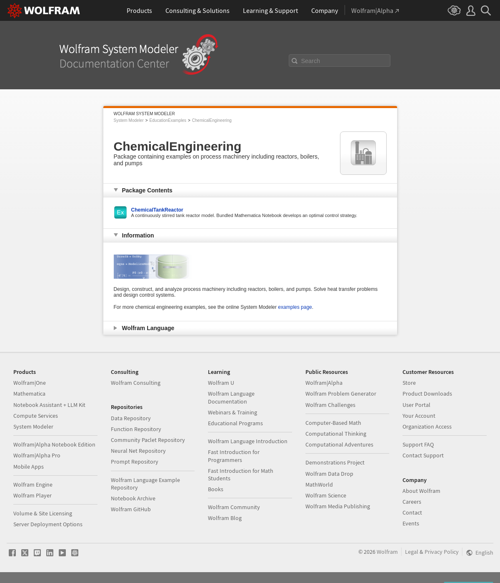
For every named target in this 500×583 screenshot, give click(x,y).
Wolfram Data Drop (329, 473)
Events (410, 523)
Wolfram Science (325, 495)
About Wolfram (421, 491)
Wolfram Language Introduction (248, 441)
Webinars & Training (232, 412)
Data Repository (131, 418)
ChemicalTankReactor (157, 210)
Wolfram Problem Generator (340, 393)
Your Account (418, 415)
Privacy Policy (442, 551)
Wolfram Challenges (330, 405)
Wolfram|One (29, 382)
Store (409, 382)
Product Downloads (427, 393)
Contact (412, 512)
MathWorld (319, 484)
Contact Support (423, 455)
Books (215, 489)
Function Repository (136, 429)
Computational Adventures (339, 444)
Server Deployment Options (47, 524)
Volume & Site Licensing (42, 513)
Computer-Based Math (333, 423)
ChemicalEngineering (212, 120)
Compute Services (35, 415)
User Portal (416, 405)
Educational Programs (235, 423)
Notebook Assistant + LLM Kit (49, 405)
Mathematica (29, 393)
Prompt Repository (134, 461)
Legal (411, 551)
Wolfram (387, 551)
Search (310, 61)
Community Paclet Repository (148, 440)
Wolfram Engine (32, 484)
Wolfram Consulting (135, 382)
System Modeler (129, 120)
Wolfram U (221, 382)
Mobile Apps (28, 466)
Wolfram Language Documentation (231, 397)
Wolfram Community (234, 507)
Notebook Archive (133, 498)
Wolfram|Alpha (323, 382)
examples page (295, 307)
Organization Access (427, 426)
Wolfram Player (32, 495)
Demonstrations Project (335, 462)
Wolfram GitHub (131, 509)
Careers (411, 501)
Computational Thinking (335, 433)
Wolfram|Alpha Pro (36, 455)
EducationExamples (168, 120)
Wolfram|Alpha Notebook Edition (54, 444)
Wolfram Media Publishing (337, 506)
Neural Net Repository (138, 450)
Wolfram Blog (225, 518)
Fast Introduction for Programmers (234, 455)
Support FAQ (418, 444)
